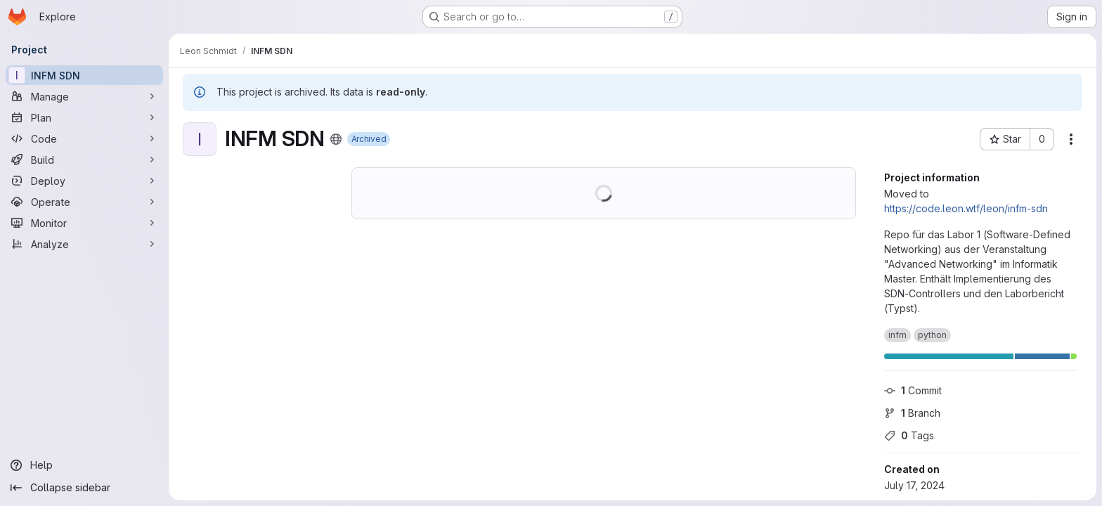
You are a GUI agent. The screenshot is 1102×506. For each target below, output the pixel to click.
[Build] (84, 159)
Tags (909, 435)
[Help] (84, 465)
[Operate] (84, 202)
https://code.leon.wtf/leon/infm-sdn (966, 208)
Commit (913, 390)
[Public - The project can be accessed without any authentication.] (336, 139)
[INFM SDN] (84, 75)
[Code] (84, 138)
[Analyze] (84, 244)
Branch (912, 413)
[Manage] (84, 96)
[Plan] (84, 117)
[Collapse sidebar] (84, 488)
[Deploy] (84, 180)
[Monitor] (84, 223)
